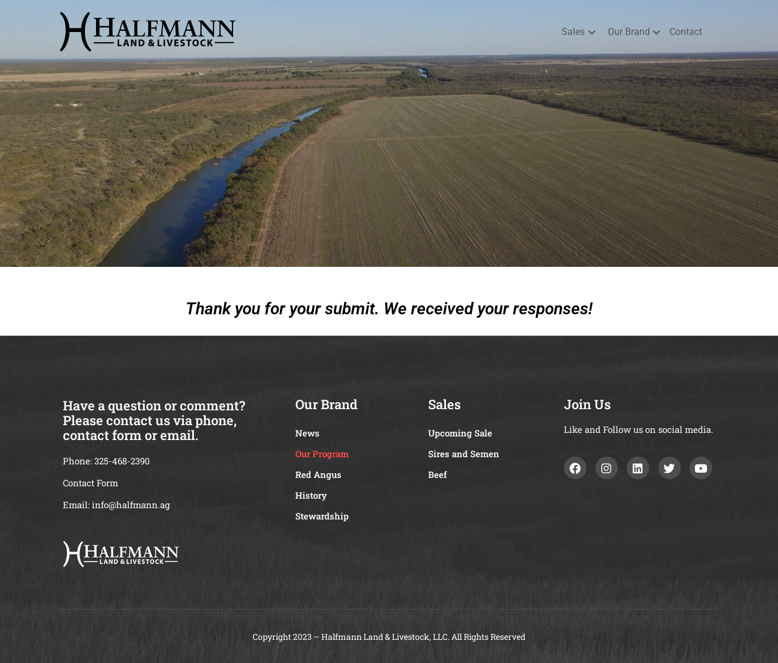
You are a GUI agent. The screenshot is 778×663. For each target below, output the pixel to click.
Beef (437, 474)
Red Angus (318, 474)
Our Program (322, 454)
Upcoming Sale (460, 433)
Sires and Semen (463, 454)
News (307, 433)
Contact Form (90, 483)
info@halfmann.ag (131, 505)
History (311, 495)
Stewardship (322, 516)
